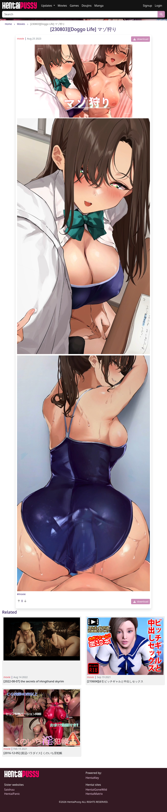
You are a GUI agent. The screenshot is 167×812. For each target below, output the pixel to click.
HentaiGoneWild (96, 789)
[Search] (80, 14)
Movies (62, 5)
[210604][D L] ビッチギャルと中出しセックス (115, 681)
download (141, 39)
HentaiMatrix (94, 794)
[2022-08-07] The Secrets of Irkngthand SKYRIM (33, 681)
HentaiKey (92, 778)
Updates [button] (47, 5)
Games (74, 5)
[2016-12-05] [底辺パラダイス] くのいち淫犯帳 (32, 753)
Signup (147, 5)
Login (158, 5)
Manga (98, 5)
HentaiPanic (12, 794)
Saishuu (9, 789)
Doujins (87, 5)
